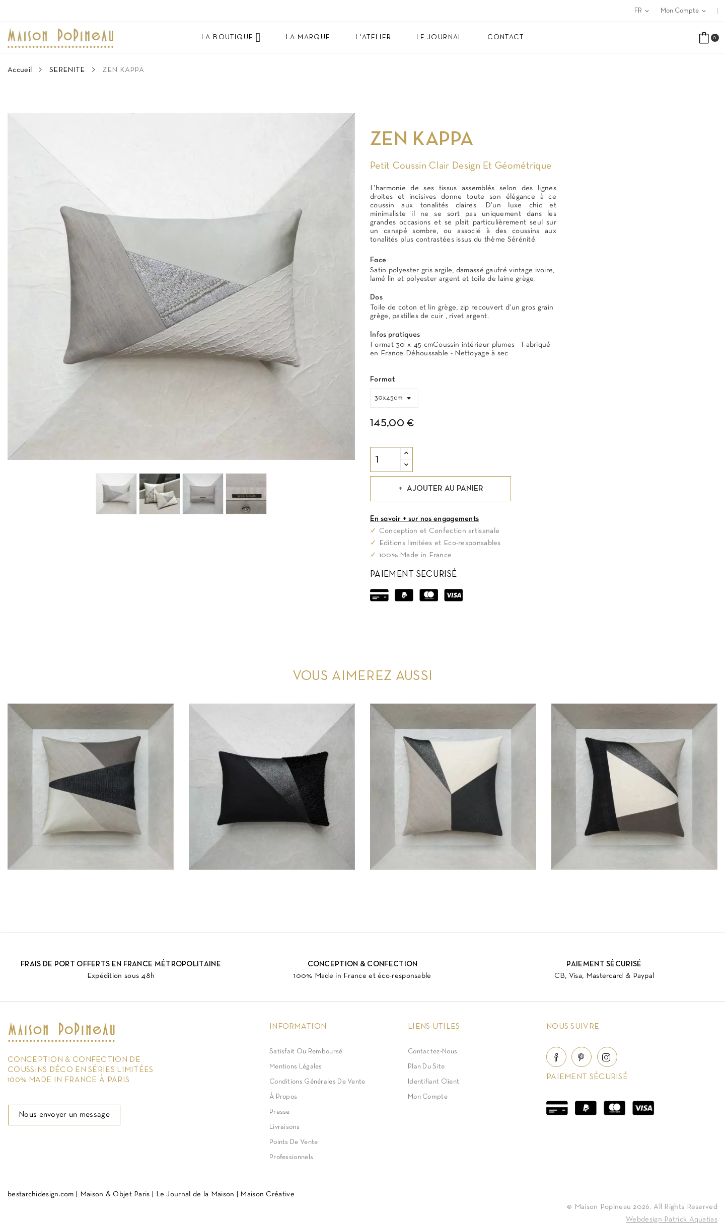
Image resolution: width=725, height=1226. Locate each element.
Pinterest (581, 1057)
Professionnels (291, 1157)
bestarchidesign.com (41, 1194)
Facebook (556, 1057)
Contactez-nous (432, 1051)
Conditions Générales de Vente (317, 1082)
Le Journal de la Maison (195, 1194)
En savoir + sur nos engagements (424, 518)
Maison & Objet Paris (115, 1194)
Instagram (607, 1057)
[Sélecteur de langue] (642, 11)
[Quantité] (386, 459)
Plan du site (426, 1066)
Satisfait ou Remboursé (306, 1051)
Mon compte (428, 1097)
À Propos (283, 1097)
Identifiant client (433, 1082)
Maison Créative (267, 1194)
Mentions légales (295, 1066)
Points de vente (293, 1142)
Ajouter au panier (444, 488)
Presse (279, 1112)
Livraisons (284, 1127)
